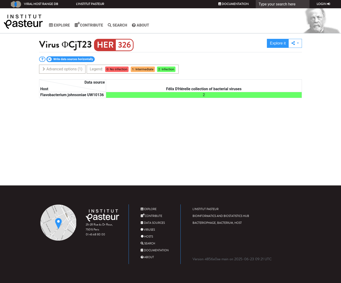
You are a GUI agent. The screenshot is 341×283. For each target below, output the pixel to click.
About (140, 25)
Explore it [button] (278, 43)
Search (117, 25)
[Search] (283, 4)
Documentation (233, 4)
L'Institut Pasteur (90, 4)
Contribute (89, 24)
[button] (295, 43)
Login (323, 4)
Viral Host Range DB (34, 4)
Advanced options (62, 69)
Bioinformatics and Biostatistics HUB (221, 216)
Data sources (153, 223)
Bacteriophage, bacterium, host (217, 223)
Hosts (147, 237)
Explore (59, 25)
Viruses (148, 230)
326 (124, 45)
